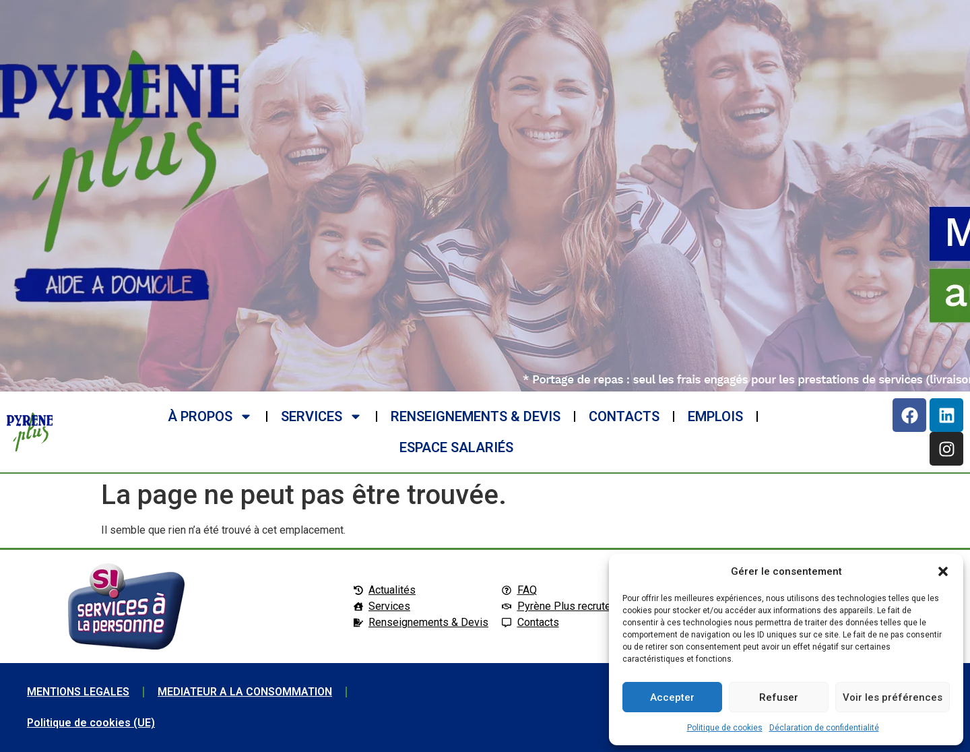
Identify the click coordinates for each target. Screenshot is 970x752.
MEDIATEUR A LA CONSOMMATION (245, 691)
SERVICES (321, 416)
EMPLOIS (715, 416)
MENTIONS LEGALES (78, 691)
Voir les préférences (892, 697)
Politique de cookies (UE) (91, 722)
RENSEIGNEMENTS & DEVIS (475, 416)
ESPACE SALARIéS (456, 447)
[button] (943, 571)
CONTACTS (624, 416)
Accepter (672, 697)
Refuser (778, 697)
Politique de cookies (725, 727)
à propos (210, 416)
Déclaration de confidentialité (824, 727)
